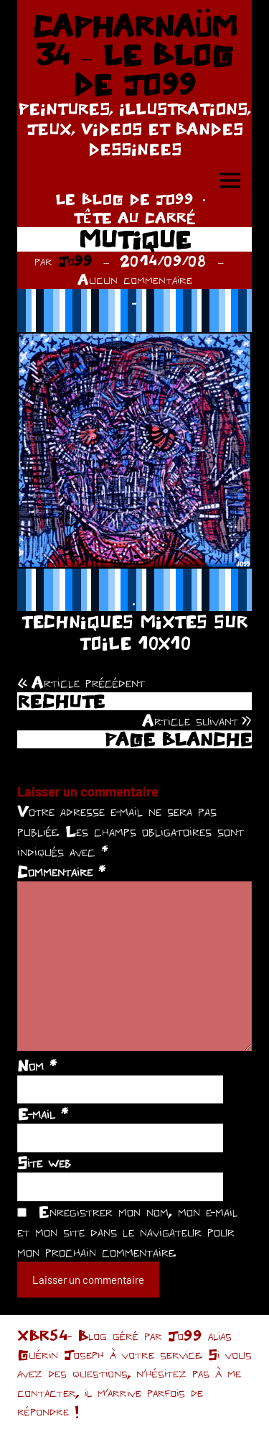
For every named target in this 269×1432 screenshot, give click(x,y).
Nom (37, 1065)
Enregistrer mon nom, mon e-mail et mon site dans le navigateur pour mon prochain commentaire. (127, 1231)
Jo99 (75, 260)
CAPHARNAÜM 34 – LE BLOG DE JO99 (134, 55)
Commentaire (61, 871)
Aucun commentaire (134, 279)
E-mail (42, 1113)
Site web (44, 1162)
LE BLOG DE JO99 (124, 198)
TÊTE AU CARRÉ (134, 217)
